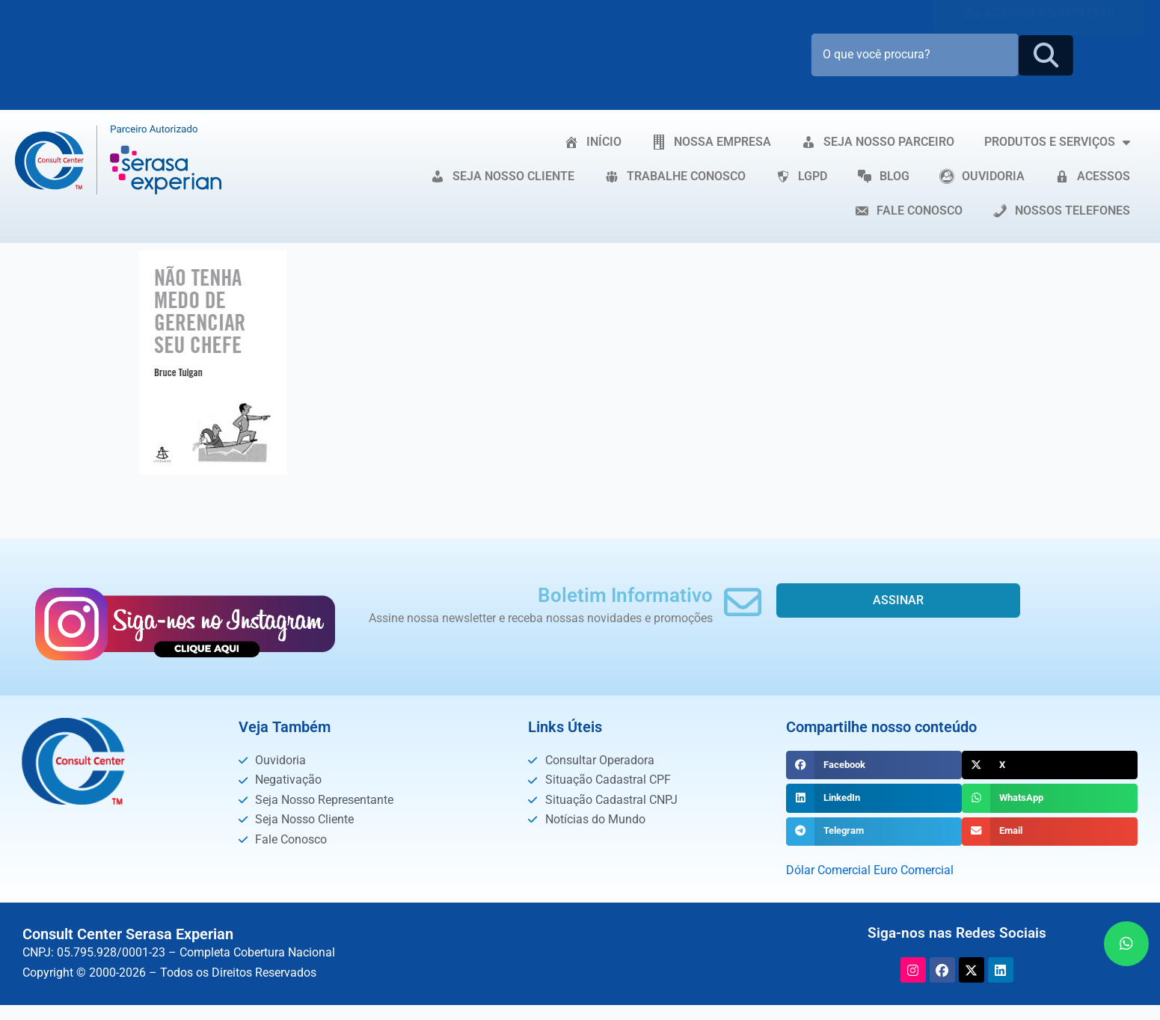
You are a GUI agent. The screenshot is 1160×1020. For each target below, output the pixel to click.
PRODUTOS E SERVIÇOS (1057, 142)
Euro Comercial (914, 870)
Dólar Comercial (828, 870)
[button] (874, 765)
